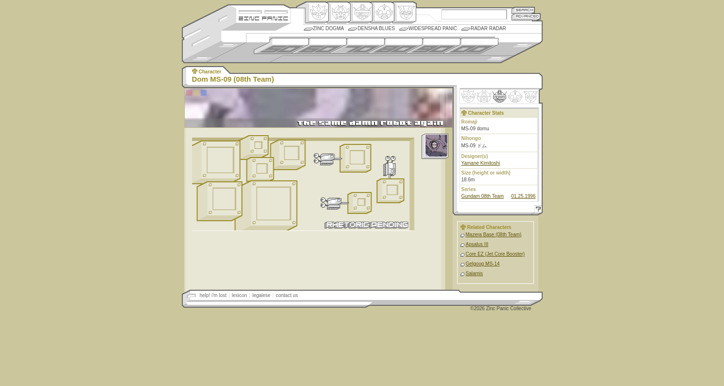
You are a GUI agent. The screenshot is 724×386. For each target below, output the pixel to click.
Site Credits (263, 11)
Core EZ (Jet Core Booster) (495, 254)
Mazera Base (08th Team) (494, 234)
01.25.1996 (523, 196)
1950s (281, 45)
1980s (395, 45)
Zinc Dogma (328, 28)
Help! (537, 210)
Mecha (360, 12)
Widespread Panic (432, 28)
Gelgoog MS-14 (483, 263)
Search (523, 10)
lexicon (239, 295)
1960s (319, 45)
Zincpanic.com (263, 17)
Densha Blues (376, 28)
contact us (287, 295)
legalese (261, 295)
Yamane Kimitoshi (480, 163)
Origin (316, 12)
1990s (433, 45)
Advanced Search (526, 16)
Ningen (382, 12)
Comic (404, 12)
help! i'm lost (213, 295)
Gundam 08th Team (482, 196)
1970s (357, 45)
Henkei (338, 12)
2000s (471, 45)
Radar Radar (488, 28)
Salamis (474, 273)
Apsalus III (477, 244)
